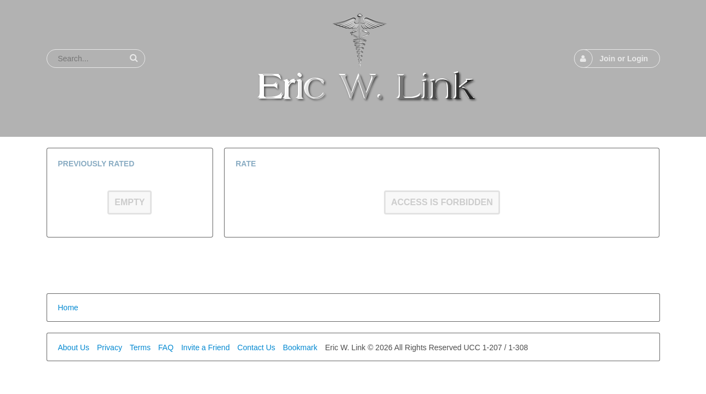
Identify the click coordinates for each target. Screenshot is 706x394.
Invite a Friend (205, 347)
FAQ (166, 347)
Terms (140, 347)
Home (68, 307)
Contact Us (256, 347)
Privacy (109, 347)
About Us (74, 347)
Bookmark (300, 347)
